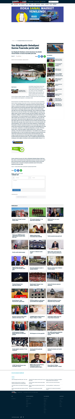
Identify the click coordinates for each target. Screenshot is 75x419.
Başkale (45, 400)
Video (60, 400)
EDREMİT (30, 4)
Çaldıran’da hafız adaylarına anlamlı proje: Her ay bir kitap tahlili (37, 380)
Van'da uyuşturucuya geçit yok (58, 85)
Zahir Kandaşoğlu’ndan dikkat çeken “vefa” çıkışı (19, 379)
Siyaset (27, 400)
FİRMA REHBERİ (31, 1)
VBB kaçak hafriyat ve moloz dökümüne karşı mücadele (54, 301)
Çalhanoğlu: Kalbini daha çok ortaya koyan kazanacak (54, 317)
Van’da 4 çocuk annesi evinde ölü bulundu (53, 382)
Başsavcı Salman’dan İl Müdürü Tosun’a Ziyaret (55, 268)
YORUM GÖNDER (16, 190)
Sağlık (27, 401)
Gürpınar (45, 409)
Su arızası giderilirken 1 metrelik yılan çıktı (53, 385)
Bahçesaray (45, 398)
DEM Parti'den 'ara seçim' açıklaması (58, 70)
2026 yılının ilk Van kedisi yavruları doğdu (35, 388)
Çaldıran (45, 401)
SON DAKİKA (16, 4)
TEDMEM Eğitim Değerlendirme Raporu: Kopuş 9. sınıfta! (37, 317)
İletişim (61, 406)
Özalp (45, 412)
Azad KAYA (30, 392)
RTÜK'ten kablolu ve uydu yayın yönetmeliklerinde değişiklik (37, 301)
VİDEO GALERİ (42, 1)
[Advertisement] (6, 19)
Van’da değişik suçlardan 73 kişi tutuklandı (19, 349)
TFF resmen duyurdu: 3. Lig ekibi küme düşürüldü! (58, 64)
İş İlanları (61, 401)
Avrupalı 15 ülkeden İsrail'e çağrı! (58, 95)
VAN (19, 4)
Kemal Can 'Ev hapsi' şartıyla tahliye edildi (58, 60)
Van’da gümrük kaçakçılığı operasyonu (36, 349)
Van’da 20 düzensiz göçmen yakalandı (54, 285)
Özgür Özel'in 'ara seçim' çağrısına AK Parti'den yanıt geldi (58, 104)
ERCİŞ (34, 4)
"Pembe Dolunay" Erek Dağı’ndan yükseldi (17, 285)
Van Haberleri (13, 398)
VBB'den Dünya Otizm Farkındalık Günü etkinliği (58, 79)
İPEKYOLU (23, 4)
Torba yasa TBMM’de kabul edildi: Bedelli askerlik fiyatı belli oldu (59, 74)
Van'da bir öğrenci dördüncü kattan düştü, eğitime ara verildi (37, 383)
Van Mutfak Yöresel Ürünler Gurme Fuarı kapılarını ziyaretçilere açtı (22, 91)
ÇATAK (51, 4)
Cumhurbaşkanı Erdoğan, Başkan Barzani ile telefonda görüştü (19, 333)
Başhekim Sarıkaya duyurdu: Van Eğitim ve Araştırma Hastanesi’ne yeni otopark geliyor (19, 383)
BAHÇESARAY (38, 4)
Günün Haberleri (28, 403)
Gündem (13, 376)
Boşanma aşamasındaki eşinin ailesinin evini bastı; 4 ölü (19, 317)
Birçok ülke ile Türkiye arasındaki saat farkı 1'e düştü (55, 366)
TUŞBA (27, 4)
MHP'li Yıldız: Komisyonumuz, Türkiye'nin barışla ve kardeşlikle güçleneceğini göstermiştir (37, 366)
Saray (45, 411)
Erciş (44, 406)
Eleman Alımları (28, 398)
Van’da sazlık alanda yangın (58, 90)
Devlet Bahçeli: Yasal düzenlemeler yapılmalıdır (18, 301)
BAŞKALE (42, 4)
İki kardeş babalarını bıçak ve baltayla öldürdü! (37, 268)
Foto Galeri (61, 398)
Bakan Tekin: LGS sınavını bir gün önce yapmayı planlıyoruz (58, 99)
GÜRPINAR (54, 4)
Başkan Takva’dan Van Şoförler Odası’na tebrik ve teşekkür (37, 386)
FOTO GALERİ (36, 1)
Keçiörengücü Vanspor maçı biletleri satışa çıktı (36, 285)
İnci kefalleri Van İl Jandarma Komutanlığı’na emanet (53, 389)
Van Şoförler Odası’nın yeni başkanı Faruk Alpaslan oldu (20, 386)
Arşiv (60, 403)
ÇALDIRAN (47, 4)
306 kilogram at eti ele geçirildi (37, 333)
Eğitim (27, 406)
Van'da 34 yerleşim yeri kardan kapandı (55, 349)
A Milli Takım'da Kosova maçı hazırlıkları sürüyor (19, 366)
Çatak (45, 403)
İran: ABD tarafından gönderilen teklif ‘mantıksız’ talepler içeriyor (55, 333)
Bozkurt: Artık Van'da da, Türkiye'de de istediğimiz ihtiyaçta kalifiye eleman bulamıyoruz (54, 380)
